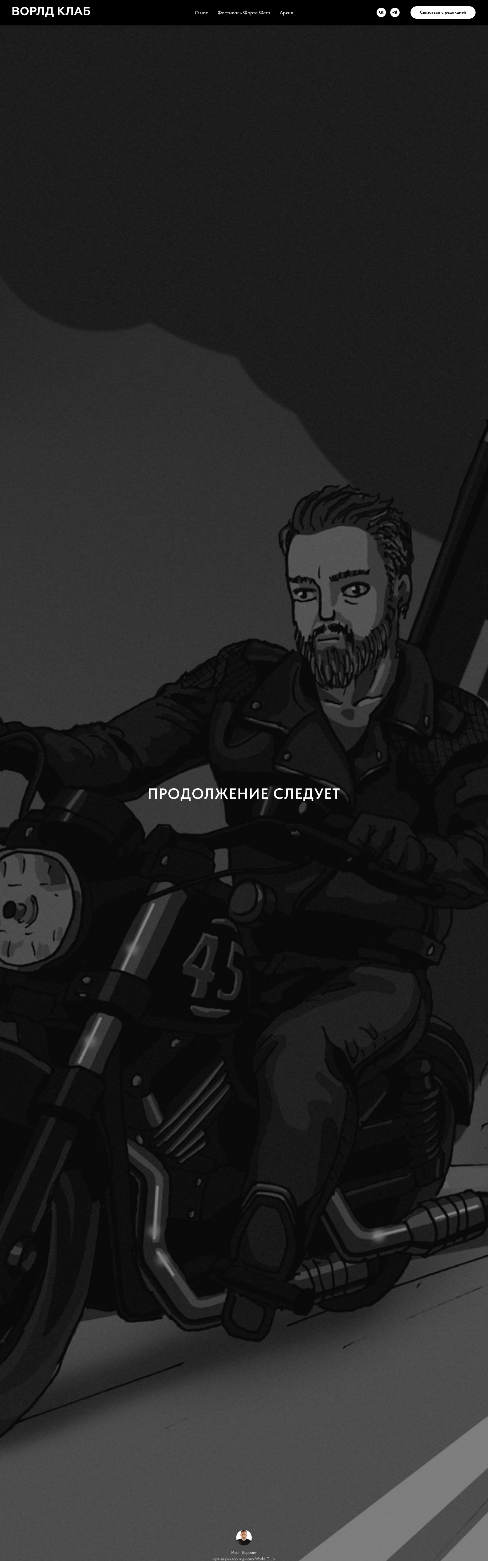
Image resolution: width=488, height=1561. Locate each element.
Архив (286, 13)
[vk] (381, 12)
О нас (201, 13)
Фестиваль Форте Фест (244, 13)
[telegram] (395, 12)
